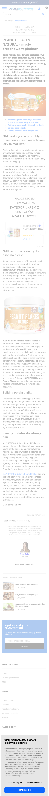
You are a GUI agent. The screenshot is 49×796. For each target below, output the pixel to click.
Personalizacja (35, 783)
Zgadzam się (25, 790)
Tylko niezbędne (14, 783)
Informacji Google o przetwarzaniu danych (19, 774)
